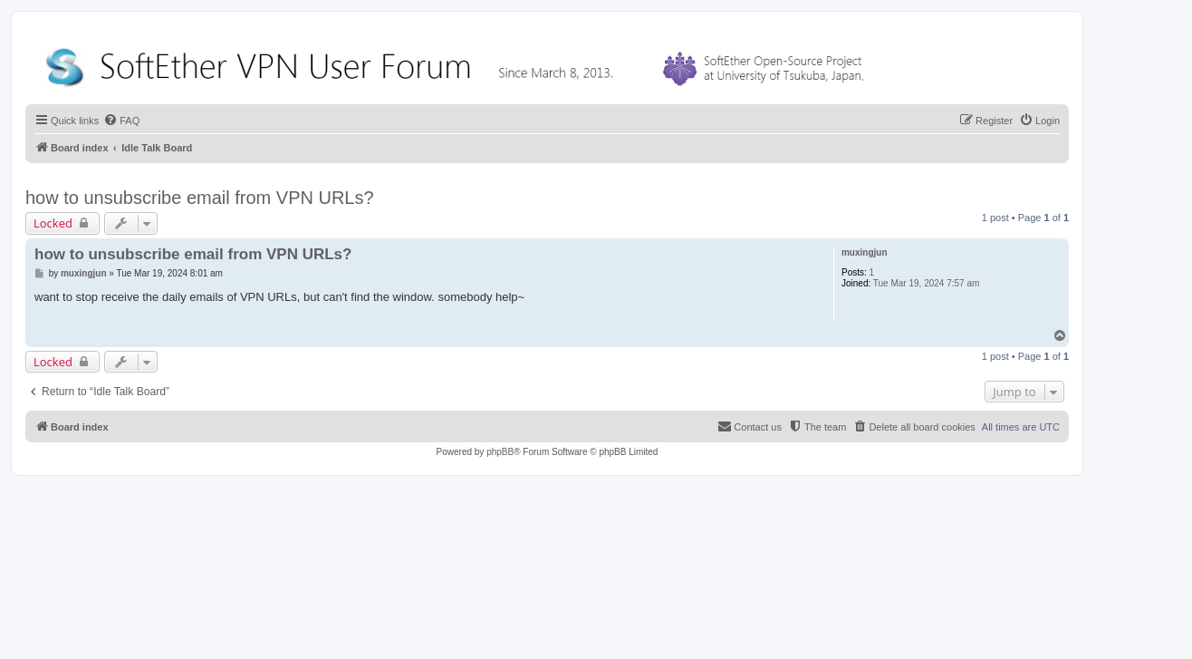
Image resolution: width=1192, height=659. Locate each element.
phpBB (500, 452)
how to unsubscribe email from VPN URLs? (199, 198)
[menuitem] (121, 120)
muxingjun (864, 252)
